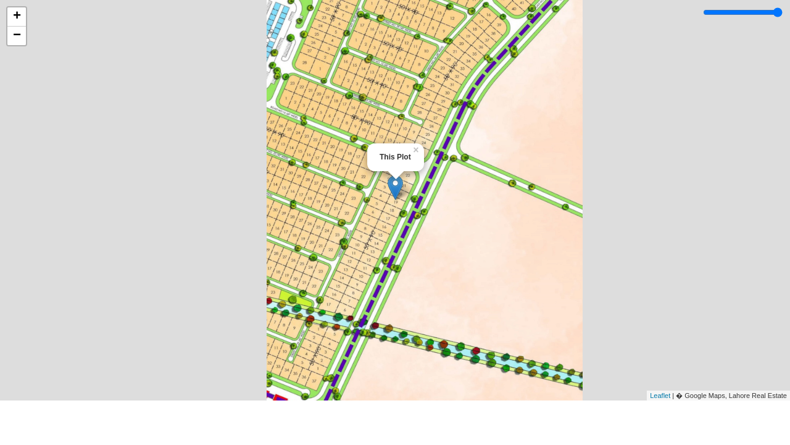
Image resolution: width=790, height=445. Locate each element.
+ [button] (17, 16)
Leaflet (660, 395)
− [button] (17, 36)
